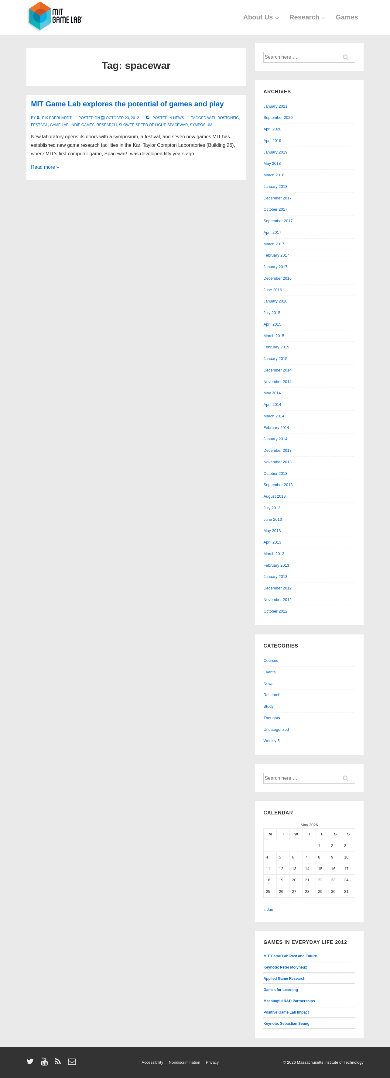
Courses (270, 660)
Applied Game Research (284, 978)
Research (308, 17)
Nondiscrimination (184, 1062)
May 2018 (272, 163)
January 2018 (275, 186)
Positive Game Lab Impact (286, 1012)
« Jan (268, 909)
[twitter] (31, 1063)
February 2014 (276, 427)
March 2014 (273, 416)
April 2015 (272, 324)
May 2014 (272, 393)
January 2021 (275, 106)
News (178, 118)
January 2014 (275, 439)
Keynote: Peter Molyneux (285, 967)
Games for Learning (280, 990)
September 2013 (277, 484)
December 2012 (277, 588)
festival (39, 125)
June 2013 (272, 519)
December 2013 (277, 450)
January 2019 (275, 152)
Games (347, 17)
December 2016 (277, 278)
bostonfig (228, 118)
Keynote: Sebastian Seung (286, 1023)
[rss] (59, 1063)
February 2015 (276, 347)
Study (268, 706)
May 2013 (272, 530)
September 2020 (277, 117)
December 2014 (277, 370)
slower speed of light (142, 125)
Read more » (45, 167)
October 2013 (275, 473)
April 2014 (272, 404)
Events (269, 672)
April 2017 (272, 232)
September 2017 (277, 221)
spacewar (177, 125)
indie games (83, 125)
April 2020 (272, 129)
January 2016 (275, 301)
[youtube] (45, 1063)
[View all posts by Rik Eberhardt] (55, 118)
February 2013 (276, 565)
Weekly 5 (271, 740)
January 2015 (275, 358)
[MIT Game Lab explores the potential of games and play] (122, 118)
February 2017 (276, 255)
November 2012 (277, 599)
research (107, 125)
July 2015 (271, 312)
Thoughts (271, 718)
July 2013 (271, 508)
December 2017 (277, 198)
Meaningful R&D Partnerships (289, 1001)
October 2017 (275, 209)
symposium (201, 125)
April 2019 (272, 140)
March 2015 (273, 335)
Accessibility (152, 1062)
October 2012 (275, 611)
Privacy (212, 1062)
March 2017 (273, 244)
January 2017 (275, 266)
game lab (59, 125)
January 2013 (275, 576)
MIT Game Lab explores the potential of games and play (127, 104)
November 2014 (277, 381)
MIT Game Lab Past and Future (290, 956)
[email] (72, 1063)
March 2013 (273, 553)
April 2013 (272, 542)
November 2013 (277, 462)
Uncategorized (276, 729)
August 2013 (274, 496)
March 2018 (273, 175)
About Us (261, 17)
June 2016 (272, 290)
